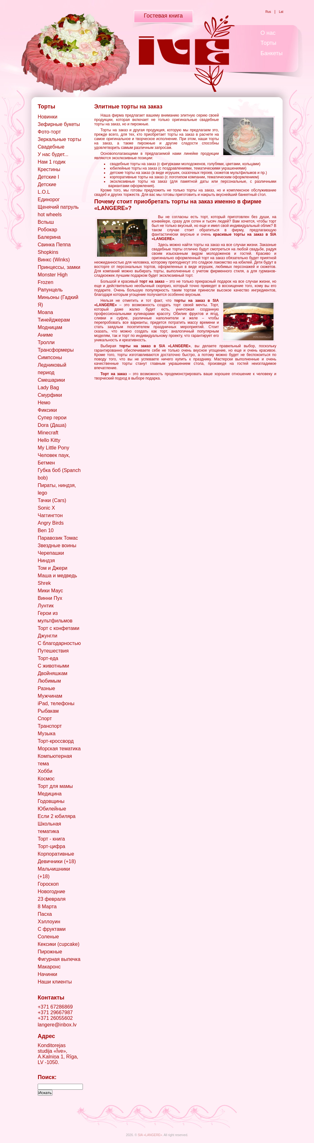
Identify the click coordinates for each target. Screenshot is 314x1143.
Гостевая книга (163, 16)
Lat (281, 11)
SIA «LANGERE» (150, 1135)
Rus (268, 11)
